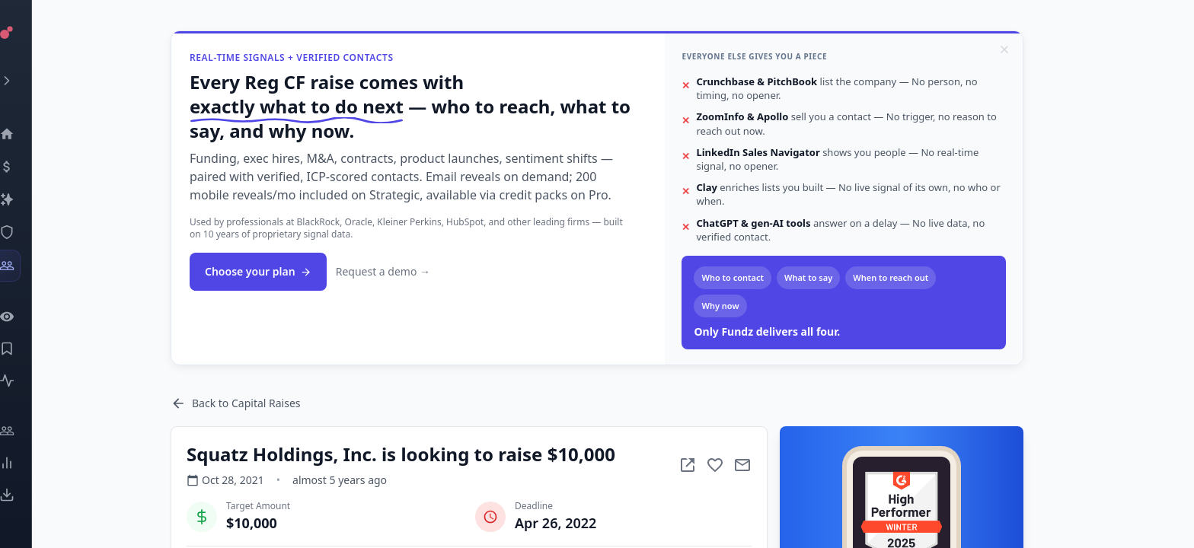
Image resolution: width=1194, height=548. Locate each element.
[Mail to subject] (770, 465)
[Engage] (27, 431)
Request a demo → (410, 271)
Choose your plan (285, 271)
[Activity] (27, 380)
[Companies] (27, 199)
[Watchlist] (27, 316)
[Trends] (27, 463)
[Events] (27, 167)
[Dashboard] (27, 134)
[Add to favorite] (742, 465)
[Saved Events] (27, 348)
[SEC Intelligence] (27, 232)
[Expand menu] (27, 80)
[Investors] (27, 266)
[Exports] (27, 495)
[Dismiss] (1032, 49)
